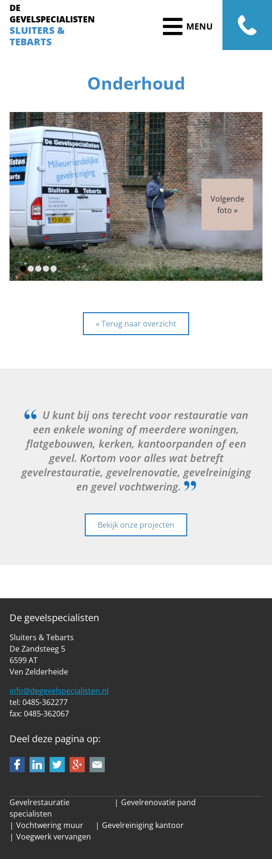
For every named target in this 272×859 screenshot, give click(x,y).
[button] (23, 269)
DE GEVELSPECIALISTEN (52, 13)
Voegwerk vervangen (53, 836)
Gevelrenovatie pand (158, 802)
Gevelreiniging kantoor (143, 825)
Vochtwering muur (49, 825)
